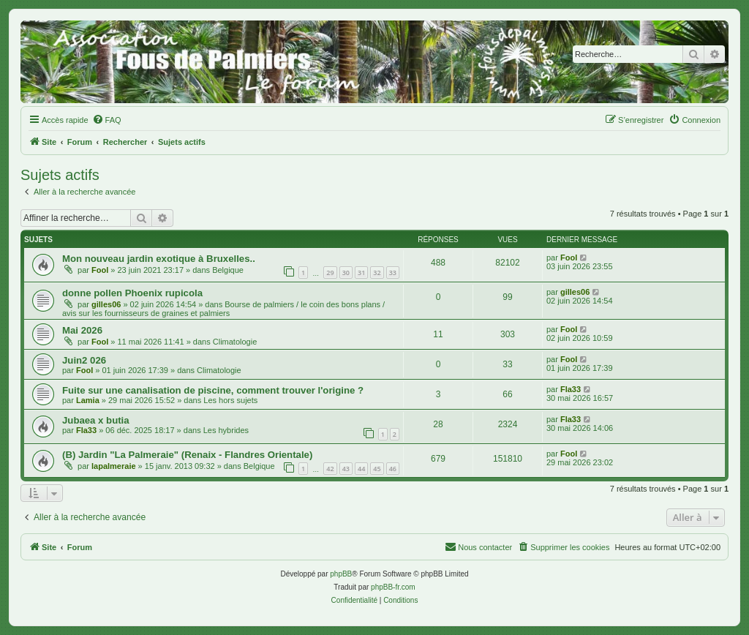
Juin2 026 (84, 360)
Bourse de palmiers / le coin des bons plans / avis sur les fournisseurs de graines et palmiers (223, 309)
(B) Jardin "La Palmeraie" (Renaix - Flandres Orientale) (187, 454)
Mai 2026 (82, 330)
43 (346, 468)
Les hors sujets (230, 400)
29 (330, 272)
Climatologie (235, 341)
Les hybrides (226, 430)
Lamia (87, 400)
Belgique (228, 270)
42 (330, 468)
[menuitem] (106, 120)
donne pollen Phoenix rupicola (132, 293)
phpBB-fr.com (393, 587)
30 (346, 272)
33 (392, 272)
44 (361, 468)
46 (392, 468)
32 (376, 272)
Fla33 (570, 389)
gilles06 (106, 304)
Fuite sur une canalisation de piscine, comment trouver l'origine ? (213, 390)
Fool (99, 270)
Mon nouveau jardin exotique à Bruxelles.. (158, 258)
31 (361, 272)
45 (376, 468)
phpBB (341, 574)
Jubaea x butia (95, 420)
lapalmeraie (113, 466)
